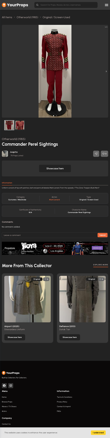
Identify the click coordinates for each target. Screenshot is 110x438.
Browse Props (7, 402)
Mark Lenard (54, 200)
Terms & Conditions (64, 397)
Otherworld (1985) (13, 139)
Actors (4, 411)
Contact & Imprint (64, 406)
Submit (102, 235)
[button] (53, 115)
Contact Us (6, 424)
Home (4, 397)
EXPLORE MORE (100, 265)
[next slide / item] (106, 71)
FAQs (59, 411)
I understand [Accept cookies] (98, 433)
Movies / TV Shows (9, 406)
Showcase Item (55, 168)
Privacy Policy (62, 402)
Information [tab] (7, 183)
